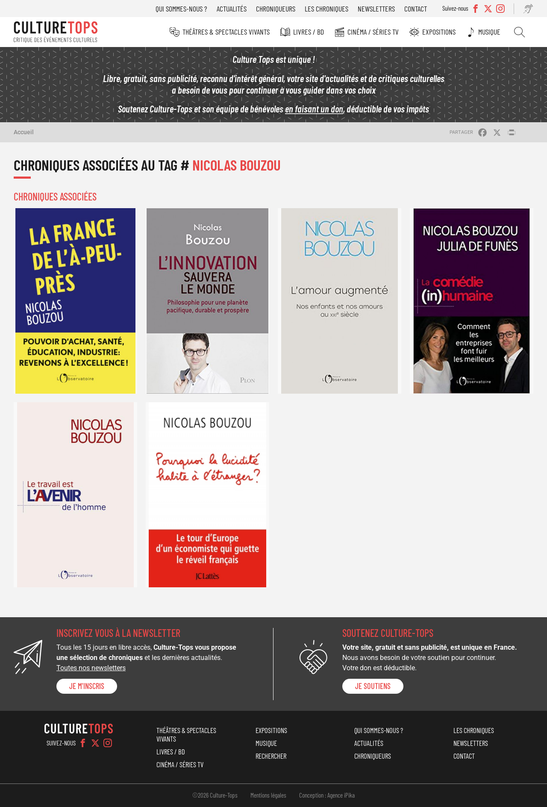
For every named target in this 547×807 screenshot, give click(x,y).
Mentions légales (268, 795)
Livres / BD (308, 31)
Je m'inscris (86, 686)
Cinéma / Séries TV (373, 31)
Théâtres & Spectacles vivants (226, 31)
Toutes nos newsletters (91, 668)
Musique (489, 31)
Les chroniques (326, 8)
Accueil (24, 132)
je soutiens (373, 686)
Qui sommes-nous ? (181, 8)
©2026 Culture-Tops (215, 795)
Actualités (232, 8)
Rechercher (519, 32)
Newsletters (376, 8)
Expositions (439, 31)
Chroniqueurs (275, 8)
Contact (415, 8)
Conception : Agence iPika (327, 795)
